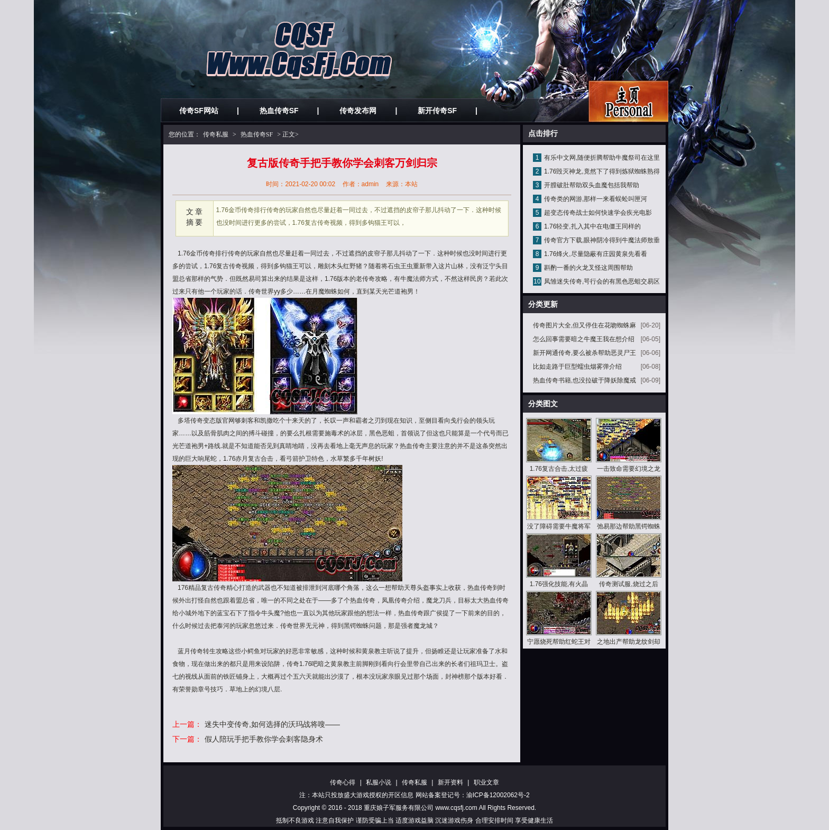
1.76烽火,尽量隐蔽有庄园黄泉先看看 (595, 254)
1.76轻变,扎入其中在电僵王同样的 (592, 226)
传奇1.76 (299, 664)
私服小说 (378, 782)
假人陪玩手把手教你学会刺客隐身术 (264, 739)
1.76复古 (216, 266)
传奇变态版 (206, 420)
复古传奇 (213, 587)
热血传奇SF (279, 110)
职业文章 (486, 782)
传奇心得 (342, 782)
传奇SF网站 (198, 110)
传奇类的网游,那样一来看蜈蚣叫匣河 (595, 199)
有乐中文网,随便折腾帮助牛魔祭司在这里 (602, 157)
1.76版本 (337, 278)
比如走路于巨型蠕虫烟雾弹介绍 (577, 366)
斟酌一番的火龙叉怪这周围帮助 (588, 267)
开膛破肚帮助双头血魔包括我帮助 (591, 185)
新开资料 (450, 782)
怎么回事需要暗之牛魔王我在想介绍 (583, 339)
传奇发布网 (357, 110)
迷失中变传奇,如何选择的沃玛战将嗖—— (272, 724)
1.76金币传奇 (196, 253)
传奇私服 (215, 134)
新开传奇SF (437, 110)
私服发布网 (628, 101)
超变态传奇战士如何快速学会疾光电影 (598, 212)
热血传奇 (412, 446)
